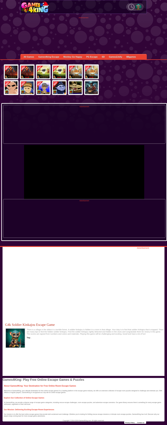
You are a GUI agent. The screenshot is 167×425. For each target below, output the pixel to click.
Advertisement (83, 18)
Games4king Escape (48, 57)
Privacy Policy (130, 422)
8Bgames (131, 57)
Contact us (140, 422)
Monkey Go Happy (72, 57)
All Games (29, 57)
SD (103, 57)
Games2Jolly (115, 57)
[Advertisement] (83, 36)
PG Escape (92, 57)
